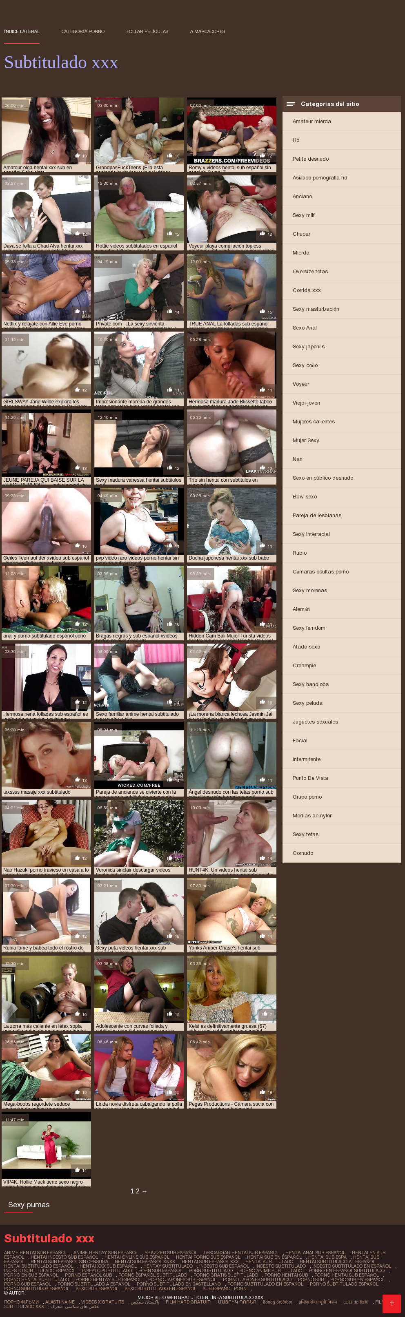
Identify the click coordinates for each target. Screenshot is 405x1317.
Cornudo (303, 853)
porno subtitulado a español (94, 1284)
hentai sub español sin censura (69, 1261)
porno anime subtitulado (270, 1270)
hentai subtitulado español (38, 1266)
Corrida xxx (307, 290)
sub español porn (225, 1288)
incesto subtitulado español (40, 1270)
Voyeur (301, 384)
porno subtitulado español (344, 1284)
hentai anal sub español (315, 1252)
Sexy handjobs (311, 684)
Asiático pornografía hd (320, 178)
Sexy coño (305, 365)
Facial (300, 740)
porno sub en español (357, 1279)
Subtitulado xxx (24, 1306)
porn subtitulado (211, 1270)
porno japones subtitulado (257, 1279)
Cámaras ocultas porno (321, 572)
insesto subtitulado (107, 1270)
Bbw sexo (305, 497)
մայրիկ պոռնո (237, 1301)
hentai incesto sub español (64, 1257)
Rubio (300, 553)
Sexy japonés (309, 346)
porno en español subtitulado (347, 1270)
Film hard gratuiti (188, 1301)
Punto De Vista (310, 778)
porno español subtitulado (152, 1275)
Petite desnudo (311, 159)
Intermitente (306, 759)
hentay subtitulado (168, 1266)
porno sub (311, 1279)
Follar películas (147, 31)
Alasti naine (60, 1301)
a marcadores (207, 31)
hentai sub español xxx (210, 1261)
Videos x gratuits (102, 1301)
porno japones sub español (182, 1279)
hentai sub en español (274, 1257)
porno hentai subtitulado (36, 1279)
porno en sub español (31, 1275)
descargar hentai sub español (241, 1252)
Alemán (301, 609)
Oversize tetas (310, 271)
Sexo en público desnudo (323, 478)
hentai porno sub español (208, 1257)
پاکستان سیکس (145, 1301)
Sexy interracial (311, 534)
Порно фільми (21, 1301)
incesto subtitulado (281, 1266)
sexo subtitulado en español (160, 1288)
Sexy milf (303, 215)
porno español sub (88, 1275)
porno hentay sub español (109, 1279)
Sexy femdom (309, 628)
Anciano (302, 196)
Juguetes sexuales (315, 722)
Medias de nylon (313, 815)
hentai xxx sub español (108, 1266)
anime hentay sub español (105, 1252)
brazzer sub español (171, 1252)
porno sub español (27, 1284)
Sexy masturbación (316, 309)
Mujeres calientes (314, 421)
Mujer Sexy (306, 440)
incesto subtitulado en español (351, 1266)
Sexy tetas (305, 834)
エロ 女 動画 (356, 1301)
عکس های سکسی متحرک (75, 1306)
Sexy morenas (310, 590)
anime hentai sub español (35, 1252)
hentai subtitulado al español (337, 1261)
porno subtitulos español (36, 1288)
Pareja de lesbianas (317, 515)
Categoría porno (83, 31)
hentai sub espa (327, 1257)
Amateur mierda (312, 121)
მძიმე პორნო (277, 1301)
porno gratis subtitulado (226, 1275)
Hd (296, 140)
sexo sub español (97, 1288)
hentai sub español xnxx (145, 1261)
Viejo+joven (306, 403)
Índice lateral (22, 31)
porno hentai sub (286, 1275)
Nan (298, 459)
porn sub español (160, 1270)
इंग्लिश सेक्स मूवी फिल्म (318, 1301)
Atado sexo (306, 647)
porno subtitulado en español (265, 1284)
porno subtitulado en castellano (179, 1284)
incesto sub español (224, 1266)
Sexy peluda (308, 703)
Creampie (304, 665)
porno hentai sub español (346, 1275)
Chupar (301, 234)
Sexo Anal (305, 328)
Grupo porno (307, 797)
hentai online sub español (137, 1257)
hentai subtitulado (269, 1261)
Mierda (301, 253)
